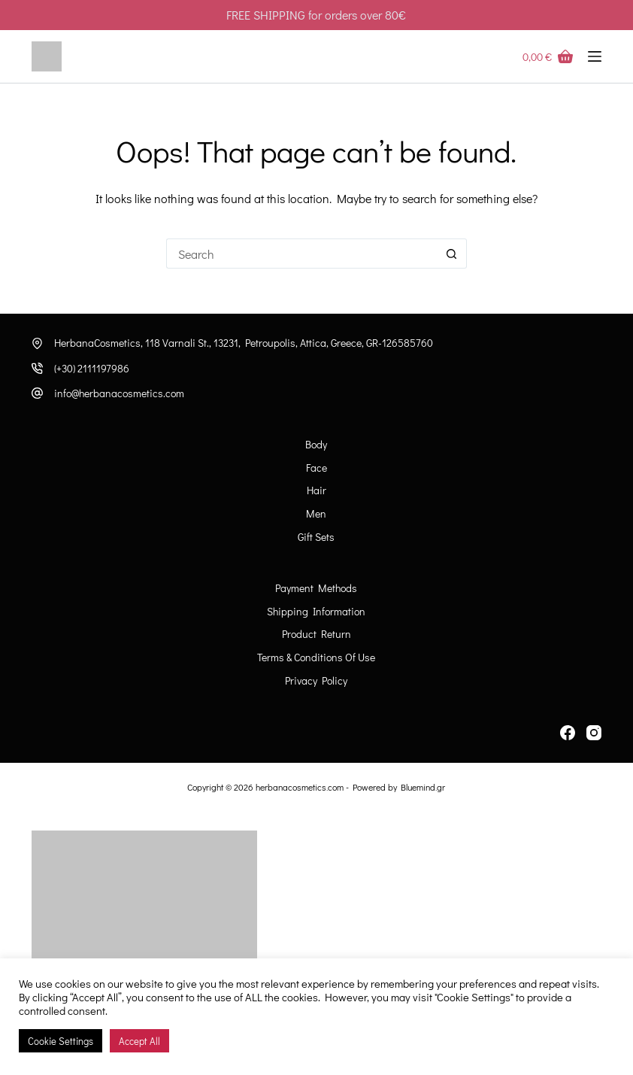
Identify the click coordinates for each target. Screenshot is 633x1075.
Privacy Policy (316, 681)
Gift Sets (316, 537)
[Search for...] (301, 253)
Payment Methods (316, 588)
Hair (316, 490)
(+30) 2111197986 (91, 368)
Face (316, 468)
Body (316, 444)
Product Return (316, 634)
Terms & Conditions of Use (316, 657)
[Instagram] (593, 732)
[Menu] (594, 56)
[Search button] (452, 253)
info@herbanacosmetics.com (119, 393)
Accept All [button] (139, 1040)
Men (316, 514)
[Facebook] (567, 732)
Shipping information (316, 611)
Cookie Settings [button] (60, 1040)
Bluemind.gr (423, 787)
